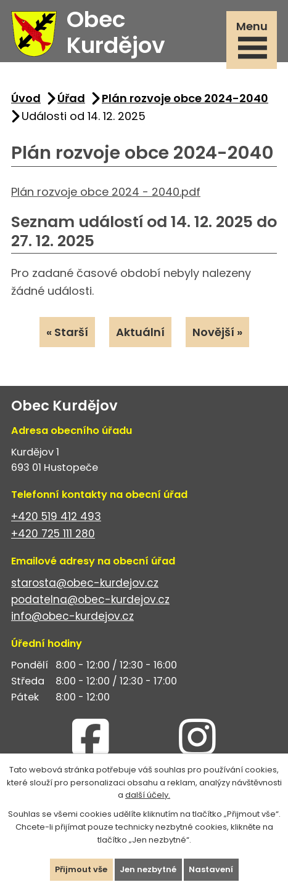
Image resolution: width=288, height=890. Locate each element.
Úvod (26, 98)
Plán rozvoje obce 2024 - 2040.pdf (105, 191)
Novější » (217, 332)
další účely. (147, 795)
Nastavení (211, 869)
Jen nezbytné (148, 869)
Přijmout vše (81, 869)
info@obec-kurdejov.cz (72, 616)
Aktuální (140, 332)
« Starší (67, 332)
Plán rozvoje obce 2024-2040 (185, 98)
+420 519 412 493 (56, 516)
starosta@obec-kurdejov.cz (84, 582)
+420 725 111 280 (53, 533)
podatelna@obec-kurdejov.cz (90, 599)
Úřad (71, 98)
